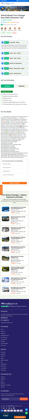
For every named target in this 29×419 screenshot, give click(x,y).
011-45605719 (5, 320)
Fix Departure (4, 339)
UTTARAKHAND (4, 364)
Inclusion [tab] (7, 86)
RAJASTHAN (3, 354)
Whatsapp (8, 32)
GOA (2, 362)
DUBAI (2, 381)
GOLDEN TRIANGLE (4, 360)
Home (2, 329)
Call (3, 32)
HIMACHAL (3, 352)
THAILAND (3, 377)
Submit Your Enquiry (14, 183)
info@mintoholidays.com (22, 0)
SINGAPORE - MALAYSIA (6, 385)
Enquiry (14, 32)
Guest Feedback (4, 343)
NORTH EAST (3, 366)
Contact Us (3, 345)
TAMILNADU (3, 370)
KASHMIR (3, 356)
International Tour (5, 335)
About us (3, 331)
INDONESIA (3, 379)
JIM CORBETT (3, 368)
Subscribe (24, 399)
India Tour (3, 333)
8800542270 (4, 0)
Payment (3, 341)
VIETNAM (3, 387)
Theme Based (4, 337)
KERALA (2, 358)
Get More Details (20, 417)
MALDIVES (3, 383)
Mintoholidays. (11, 406)
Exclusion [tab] (21, 86)
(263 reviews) (16, 22)
